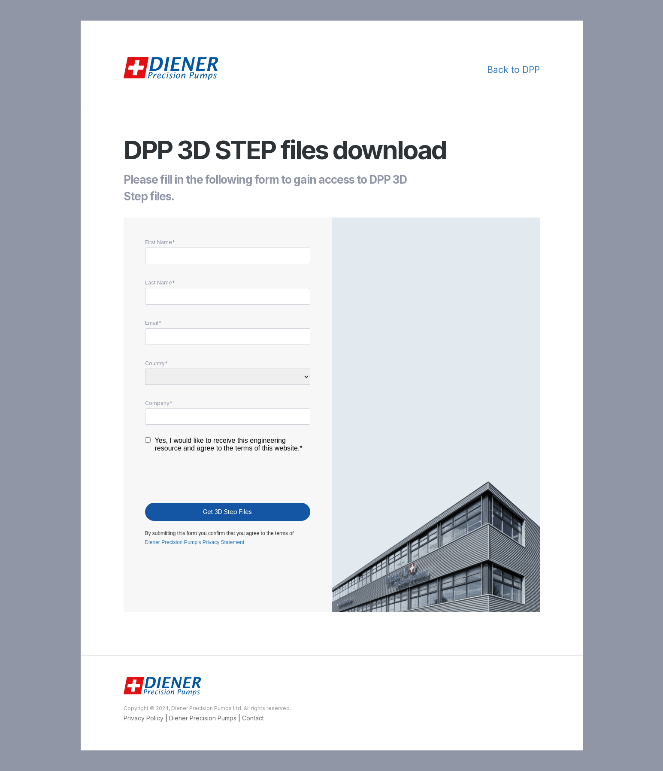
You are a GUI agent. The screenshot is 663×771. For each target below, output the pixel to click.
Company (157, 403)
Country (155, 363)
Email (151, 323)
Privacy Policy (143, 718)
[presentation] (210, 479)
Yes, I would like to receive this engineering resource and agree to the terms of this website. (227, 444)
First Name (158, 242)
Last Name (158, 282)
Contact (253, 718)
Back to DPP (513, 69)
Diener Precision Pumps (203, 718)
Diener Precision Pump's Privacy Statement (195, 542)
